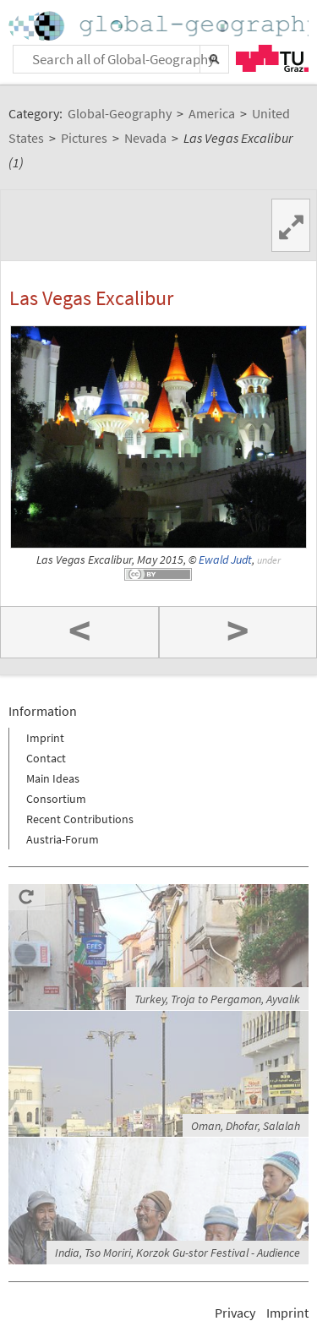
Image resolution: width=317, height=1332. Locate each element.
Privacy (235, 1312)
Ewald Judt (225, 560)
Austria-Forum (62, 839)
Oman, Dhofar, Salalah (245, 1125)
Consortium (56, 798)
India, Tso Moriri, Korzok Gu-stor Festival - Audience (177, 1252)
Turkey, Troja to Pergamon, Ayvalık (217, 999)
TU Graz (272, 58)
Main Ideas (52, 778)
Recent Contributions (80, 819)
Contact (46, 758)
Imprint (45, 737)
